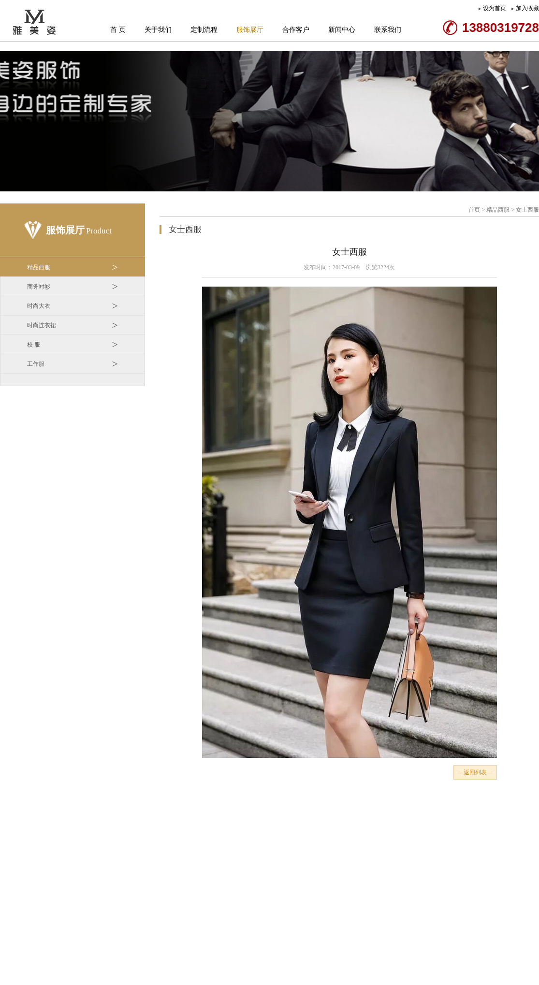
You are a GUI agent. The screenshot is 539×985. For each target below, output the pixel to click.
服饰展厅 (249, 29)
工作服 (72, 364)
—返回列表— (475, 772)
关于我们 (158, 29)
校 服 (72, 344)
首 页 (118, 29)
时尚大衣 (72, 306)
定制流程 (204, 29)
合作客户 (295, 29)
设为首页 (494, 8)
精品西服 (72, 267)
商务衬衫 (72, 286)
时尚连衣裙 (72, 325)
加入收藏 (527, 8)
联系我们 (387, 29)
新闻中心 (341, 29)
